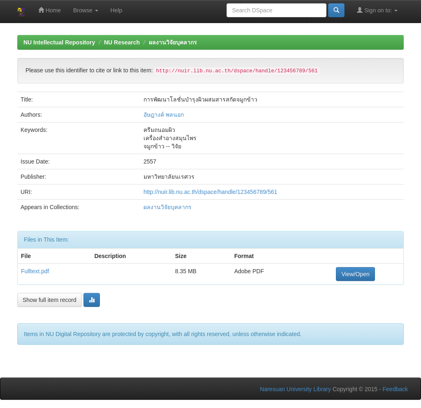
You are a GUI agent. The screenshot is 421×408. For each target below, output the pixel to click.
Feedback (395, 389)
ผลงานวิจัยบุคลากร (173, 42)
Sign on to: (377, 10)
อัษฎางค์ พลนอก (163, 114)
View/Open (355, 274)
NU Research (122, 42)
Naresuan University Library (295, 389)
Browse (85, 10)
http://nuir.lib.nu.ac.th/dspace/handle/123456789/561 (210, 192)
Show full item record (49, 300)
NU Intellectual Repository (59, 42)
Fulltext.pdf (35, 271)
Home (49, 10)
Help (117, 10)
